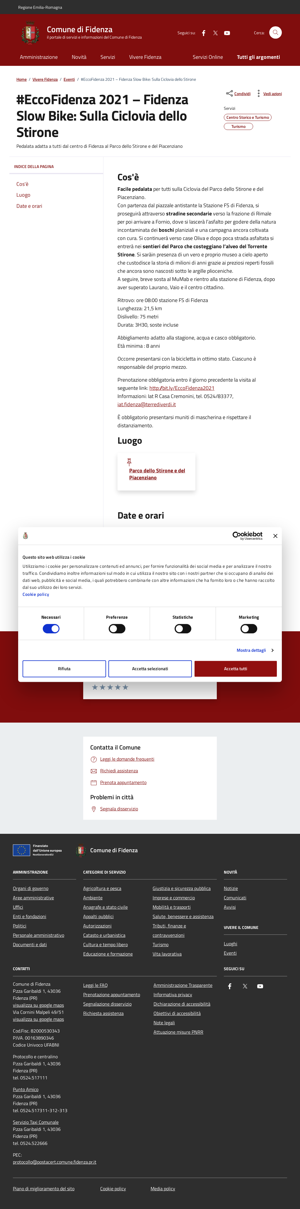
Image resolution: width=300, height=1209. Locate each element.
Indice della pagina (56, 166)
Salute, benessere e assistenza (183, 916)
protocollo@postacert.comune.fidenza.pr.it (54, 1161)
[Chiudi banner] (275, 536)
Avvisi (230, 906)
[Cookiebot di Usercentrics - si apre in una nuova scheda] (236, 535)
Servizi (107, 57)
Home (21, 79)
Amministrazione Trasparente (183, 985)
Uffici (18, 906)
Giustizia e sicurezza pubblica (182, 888)
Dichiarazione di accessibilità (182, 1003)
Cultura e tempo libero (105, 944)
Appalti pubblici (98, 916)
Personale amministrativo (38, 935)
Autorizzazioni (97, 925)
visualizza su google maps (38, 1005)
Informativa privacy (173, 994)
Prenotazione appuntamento (111, 994)
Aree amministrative (33, 897)
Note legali (164, 1022)
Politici (19, 925)
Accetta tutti (235, 668)
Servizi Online (208, 57)
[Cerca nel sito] (275, 32)
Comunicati (235, 897)
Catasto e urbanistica (104, 935)
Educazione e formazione (108, 953)
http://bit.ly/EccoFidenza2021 (181, 388)
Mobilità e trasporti (172, 906)
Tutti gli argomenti (258, 57)
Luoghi (230, 943)
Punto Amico (25, 1089)
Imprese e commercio (174, 897)
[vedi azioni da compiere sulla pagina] (268, 93)
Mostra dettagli (251, 650)
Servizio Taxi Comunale (36, 1122)
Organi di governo (30, 888)
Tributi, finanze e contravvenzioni (169, 930)
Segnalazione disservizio (107, 1003)
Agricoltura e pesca (102, 888)
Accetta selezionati (150, 668)
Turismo (160, 944)
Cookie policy (36, 594)
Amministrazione (39, 57)
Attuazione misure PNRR (178, 1031)
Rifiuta (64, 668)
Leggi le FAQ (95, 985)
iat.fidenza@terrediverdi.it (146, 404)
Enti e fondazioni (29, 916)
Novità (79, 57)
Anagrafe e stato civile (105, 906)
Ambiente (93, 897)
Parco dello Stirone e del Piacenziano (157, 474)
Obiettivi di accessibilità (177, 1013)
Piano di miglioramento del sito (43, 1188)
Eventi (69, 79)
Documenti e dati (30, 944)
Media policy (163, 1188)
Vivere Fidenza (145, 57)
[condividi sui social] (238, 93)
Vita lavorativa (167, 953)
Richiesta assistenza (103, 1013)
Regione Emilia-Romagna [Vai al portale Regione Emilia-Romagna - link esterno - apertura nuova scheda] (40, 7)
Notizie (231, 888)
